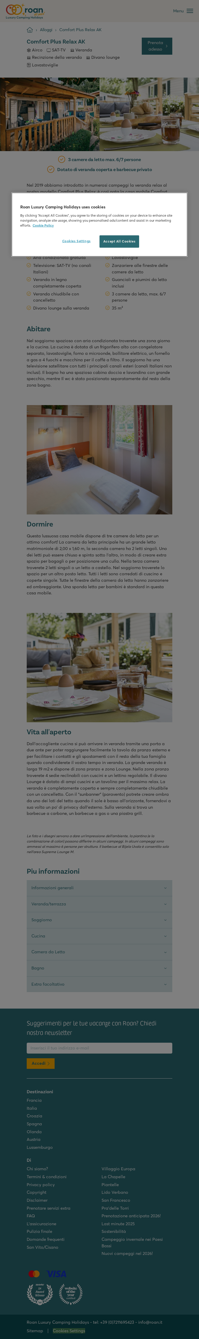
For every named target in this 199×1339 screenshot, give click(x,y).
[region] (99, 225)
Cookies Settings (76, 241)
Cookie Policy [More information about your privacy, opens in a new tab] (43, 225)
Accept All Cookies (119, 241)
